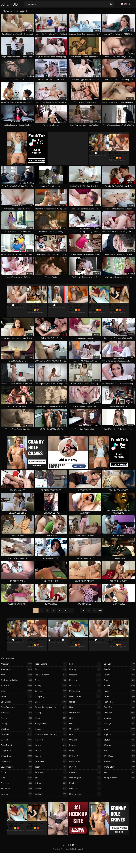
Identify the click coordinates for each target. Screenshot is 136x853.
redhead (85, 788)
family (51, 685)
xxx (119, 772)
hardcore (51, 740)
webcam (119, 745)
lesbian (51, 788)
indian (51, 745)
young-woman (119, 778)
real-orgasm (85, 778)
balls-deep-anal (16, 707)
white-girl (119, 761)
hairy (51, 718)
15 (94, 610)
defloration (16, 756)
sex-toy (119, 669)
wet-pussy (119, 756)
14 (88, 610)
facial (51, 669)
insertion (51, 756)
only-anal (85, 729)
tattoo (119, 696)
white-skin (119, 767)
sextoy (119, 675)
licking (85, 669)
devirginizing (16, 767)
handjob (51, 729)
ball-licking (16, 702)
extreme (16, 794)
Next (100, 610)
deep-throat (16, 745)
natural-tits (85, 713)
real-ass (85, 772)
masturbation (85, 696)
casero (16, 718)
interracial (51, 761)
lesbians (51, 794)
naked (85, 702)
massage (85, 675)
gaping (51, 713)
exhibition (16, 788)
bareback (16, 713)
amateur (16, 664)
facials (51, 680)
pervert (85, 767)
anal (16, 675)
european (16, 783)
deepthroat (16, 751)
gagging (51, 691)
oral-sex (85, 740)
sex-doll (119, 664)
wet (119, 751)
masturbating (85, 691)
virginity (119, 734)
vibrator (119, 718)
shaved (119, 685)
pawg (85, 751)
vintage (119, 723)
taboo (119, 691)
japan (51, 767)
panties (85, 745)
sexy (119, 680)
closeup (16, 740)
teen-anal (119, 702)
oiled (85, 723)
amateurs (16, 669)
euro (16, 778)
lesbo (85, 664)
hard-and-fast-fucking (51, 734)
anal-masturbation (16, 680)
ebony (16, 772)
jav (51, 778)
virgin (119, 729)
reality (85, 783)
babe (16, 691)
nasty (85, 707)
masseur (85, 680)
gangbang (51, 696)
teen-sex (119, 713)
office (85, 718)
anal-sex (16, 685)
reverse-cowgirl (85, 794)
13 (83, 610)
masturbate (85, 685)
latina (51, 783)
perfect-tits (85, 761)
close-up (16, 734)
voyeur (119, 740)
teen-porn (119, 707)
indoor (51, 751)
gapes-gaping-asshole (51, 707)
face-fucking (51, 664)
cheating (16, 729)
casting (16, 723)
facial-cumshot (51, 675)
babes (16, 696)
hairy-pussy (51, 723)
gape (51, 702)
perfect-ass (85, 756)
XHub (9, 4)
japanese (51, 772)
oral (85, 734)
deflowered (16, 761)
